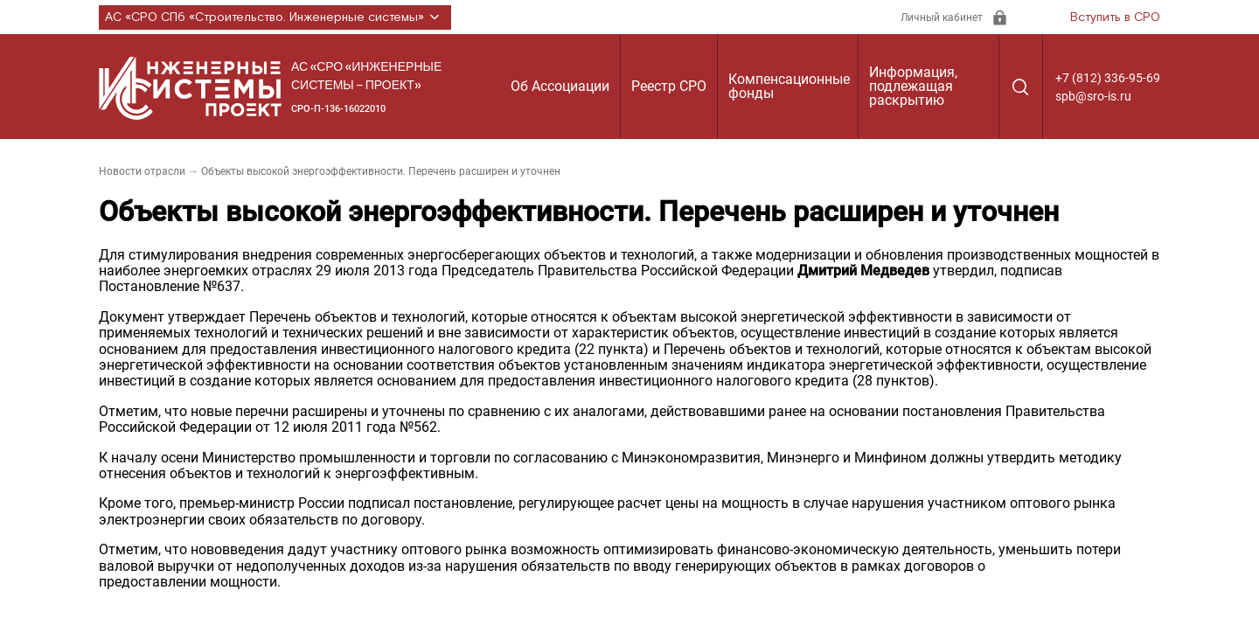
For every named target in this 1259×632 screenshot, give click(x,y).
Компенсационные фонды (789, 86)
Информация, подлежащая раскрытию (913, 86)
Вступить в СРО (1115, 17)
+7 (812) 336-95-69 (1107, 78)
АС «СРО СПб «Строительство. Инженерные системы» (275, 17)
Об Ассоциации (560, 86)
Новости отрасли (142, 171)
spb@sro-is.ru (1093, 96)
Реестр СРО (668, 86)
